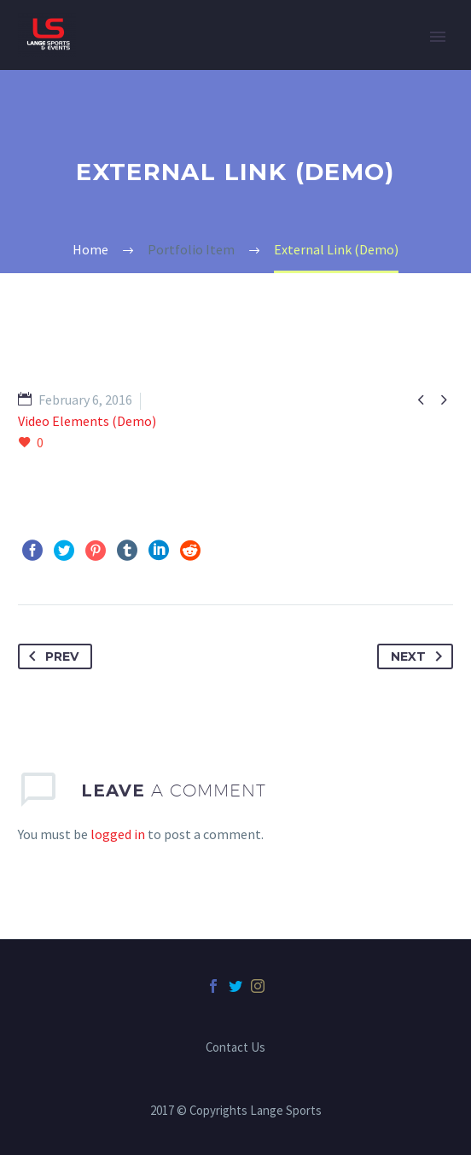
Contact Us (235, 1047)
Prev (50, 656)
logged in (117, 834)
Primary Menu (437, 37)
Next (420, 656)
